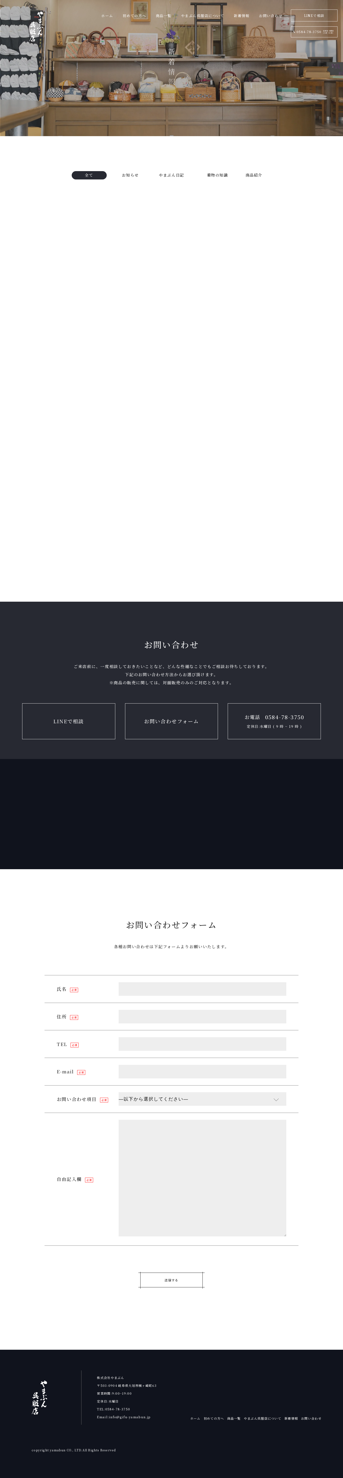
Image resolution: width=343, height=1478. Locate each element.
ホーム (195, 1418)
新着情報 (291, 1418)
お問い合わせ (311, 1418)
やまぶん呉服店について (262, 1418)
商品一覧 (234, 1418)
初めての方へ (214, 1418)
